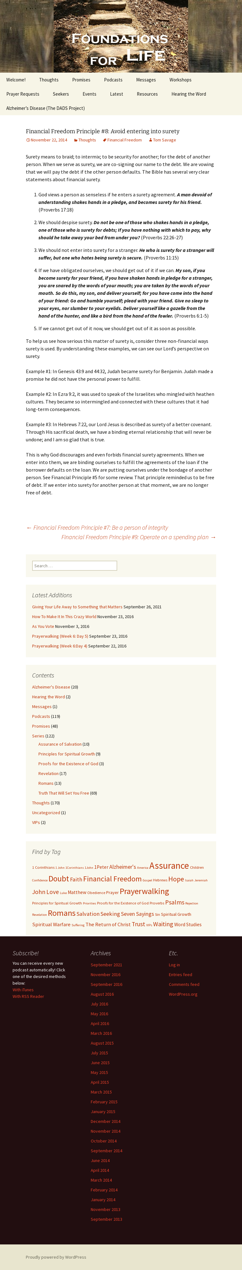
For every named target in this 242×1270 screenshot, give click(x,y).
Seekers (61, 94)
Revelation (48, 773)
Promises (81, 80)
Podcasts (113, 80)
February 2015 (104, 1102)
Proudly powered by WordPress (56, 1257)
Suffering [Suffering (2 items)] (78, 925)
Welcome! (16, 80)
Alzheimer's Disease (51, 687)
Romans (46, 783)
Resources (147, 94)
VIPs (36, 822)
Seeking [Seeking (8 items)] (110, 913)
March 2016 (101, 1033)
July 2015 (99, 1053)
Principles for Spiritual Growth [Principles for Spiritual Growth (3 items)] (57, 903)
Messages (146, 80)
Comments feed (184, 984)
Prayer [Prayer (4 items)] (112, 892)
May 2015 (99, 1072)
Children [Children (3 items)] (197, 867)
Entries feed (180, 974)
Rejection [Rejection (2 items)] (191, 903)
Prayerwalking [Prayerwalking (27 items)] (144, 891)
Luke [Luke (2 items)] (63, 893)
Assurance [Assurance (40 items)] (169, 865)
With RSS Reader (28, 996)
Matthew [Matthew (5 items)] (77, 892)
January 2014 (103, 1199)
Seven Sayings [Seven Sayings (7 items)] (137, 913)
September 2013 (106, 1219)
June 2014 (100, 1160)
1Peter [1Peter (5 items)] (101, 867)
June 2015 (100, 1062)
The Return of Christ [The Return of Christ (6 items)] (108, 924)
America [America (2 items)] (142, 868)
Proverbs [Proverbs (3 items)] (157, 903)
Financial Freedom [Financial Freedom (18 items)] (112, 879)
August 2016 (102, 994)
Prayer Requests (22, 94)
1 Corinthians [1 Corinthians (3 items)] (43, 867)
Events (89, 94)
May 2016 (99, 1014)
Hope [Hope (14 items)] (176, 878)
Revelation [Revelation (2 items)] (39, 915)
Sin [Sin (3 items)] (157, 914)
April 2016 (100, 1023)
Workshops (181, 80)
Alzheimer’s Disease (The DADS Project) (45, 108)
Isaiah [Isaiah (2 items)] (189, 880)
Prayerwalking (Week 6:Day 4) (59, 646)
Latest (116, 94)
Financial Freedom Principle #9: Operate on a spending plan (138, 537)
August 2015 (102, 1043)
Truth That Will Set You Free (63, 793)
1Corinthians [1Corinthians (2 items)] (75, 868)
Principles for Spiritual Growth (66, 754)
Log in (174, 965)
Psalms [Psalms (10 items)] (174, 902)
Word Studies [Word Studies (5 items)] (188, 924)
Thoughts (49, 80)
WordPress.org (183, 994)
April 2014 (100, 1170)
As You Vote (43, 626)
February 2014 (104, 1190)
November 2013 (105, 1209)
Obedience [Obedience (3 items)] (96, 892)
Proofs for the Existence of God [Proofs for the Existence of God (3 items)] (123, 903)
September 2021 (106, 965)
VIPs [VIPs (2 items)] (149, 925)
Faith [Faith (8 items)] (76, 879)
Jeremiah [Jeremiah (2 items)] (201, 880)
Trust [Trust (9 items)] (138, 924)
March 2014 (101, 1180)
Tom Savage (164, 140)
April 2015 (100, 1082)
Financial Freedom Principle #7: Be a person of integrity (97, 527)
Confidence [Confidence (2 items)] (40, 880)
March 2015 (101, 1092)
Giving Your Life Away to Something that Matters (77, 607)
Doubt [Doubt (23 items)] (59, 878)
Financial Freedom (124, 140)
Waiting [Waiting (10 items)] (163, 924)
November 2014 (105, 1131)
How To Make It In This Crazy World (64, 616)
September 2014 (106, 1151)
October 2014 (104, 1141)
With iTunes (23, 990)
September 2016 (106, 984)
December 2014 (105, 1121)
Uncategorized (46, 812)
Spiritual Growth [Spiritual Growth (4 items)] (176, 914)
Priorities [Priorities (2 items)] (89, 903)
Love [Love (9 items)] (52, 892)
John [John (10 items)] (38, 892)
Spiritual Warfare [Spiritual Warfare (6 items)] (51, 924)
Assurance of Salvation (60, 744)
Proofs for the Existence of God (68, 763)
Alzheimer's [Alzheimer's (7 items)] (122, 866)
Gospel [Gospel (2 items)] (147, 880)
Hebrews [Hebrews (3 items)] (160, 880)
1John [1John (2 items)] (89, 868)
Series (38, 736)
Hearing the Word (188, 94)
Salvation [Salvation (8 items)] (88, 913)
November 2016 (105, 974)
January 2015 (103, 1111)
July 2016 (99, 1004)
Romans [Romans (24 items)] (62, 913)
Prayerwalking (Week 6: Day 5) (60, 636)
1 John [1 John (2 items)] (60, 868)
